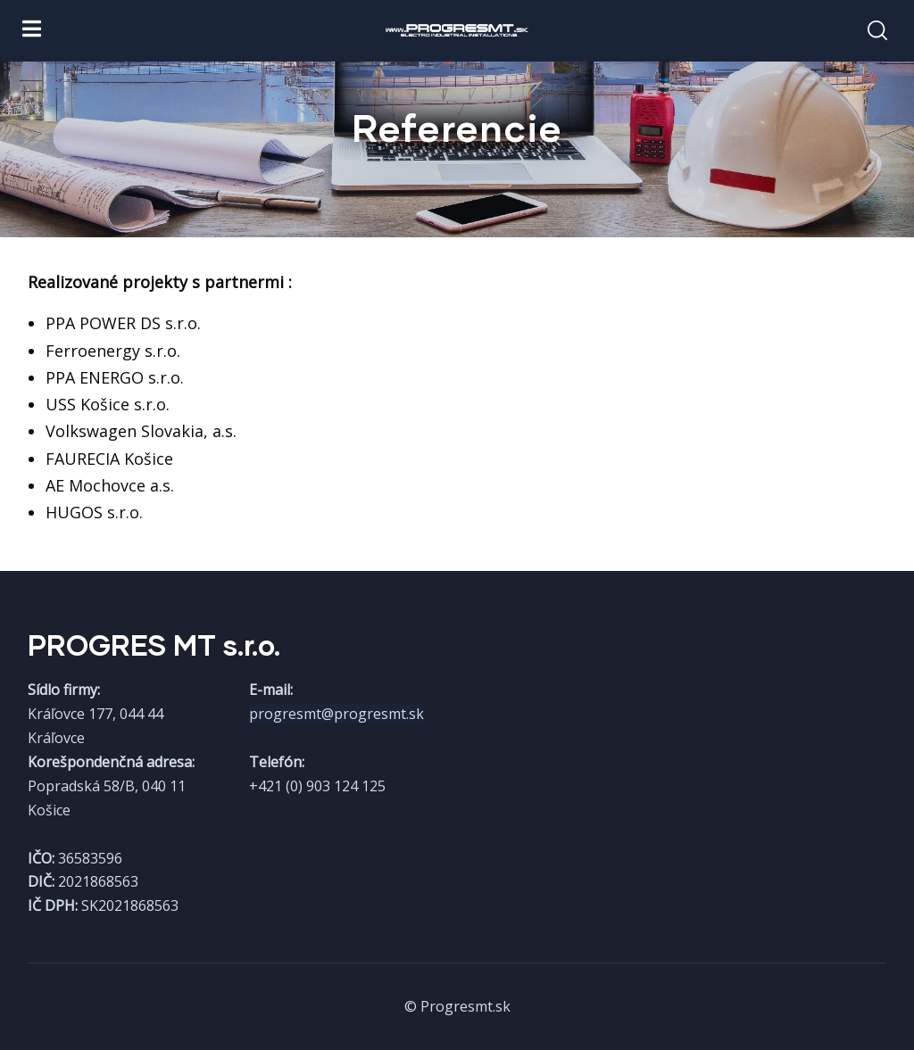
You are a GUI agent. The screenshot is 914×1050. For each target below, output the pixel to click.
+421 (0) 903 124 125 (317, 786)
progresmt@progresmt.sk (336, 713)
